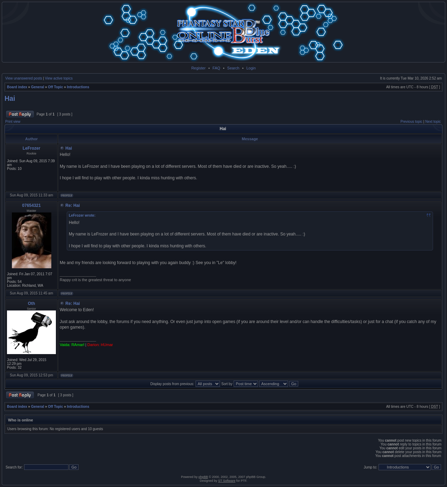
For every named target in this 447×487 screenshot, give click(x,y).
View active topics (59, 78)
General (37, 87)
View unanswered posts (23, 78)
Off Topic (55, 87)
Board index (17, 87)
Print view (12, 121)
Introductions (78, 87)
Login (251, 68)
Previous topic (412, 121)
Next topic (433, 121)
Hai (10, 98)
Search (233, 68)
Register (198, 68)
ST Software (226, 480)
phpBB (203, 477)
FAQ (216, 68)
